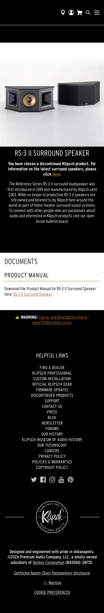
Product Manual (26, 275)
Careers (52, 450)
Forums (52, 428)
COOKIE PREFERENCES (52, 592)
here (56, 174)
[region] (52, 95)
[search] (88, 12)
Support (52, 400)
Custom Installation (52, 378)
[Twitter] (34, 479)
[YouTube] (61, 479)
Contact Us (52, 406)
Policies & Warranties (52, 461)
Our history (52, 433)
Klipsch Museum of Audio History (52, 439)
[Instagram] (52, 479)
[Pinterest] (70, 479)
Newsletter (52, 422)
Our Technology (52, 445)
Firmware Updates (52, 389)
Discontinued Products (52, 395)
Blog (52, 417)
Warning (52, 582)
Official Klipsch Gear (52, 384)
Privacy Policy (52, 456)
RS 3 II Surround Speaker (32, 294)
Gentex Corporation (48, 562)
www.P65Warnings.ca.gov (52, 322)
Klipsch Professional (52, 373)
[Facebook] (43, 479)
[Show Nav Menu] (97, 12)
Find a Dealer (52, 367)
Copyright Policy (52, 467)
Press (52, 411)
